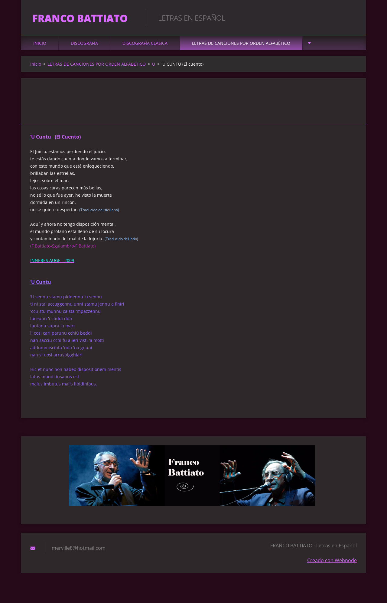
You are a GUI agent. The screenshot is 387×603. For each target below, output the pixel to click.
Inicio (39, 46)
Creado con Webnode (332, 563)
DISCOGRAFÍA (84, 46)
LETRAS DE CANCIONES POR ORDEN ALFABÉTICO (241, 46)
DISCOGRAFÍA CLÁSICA (144, 46)
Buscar (350, 17)
